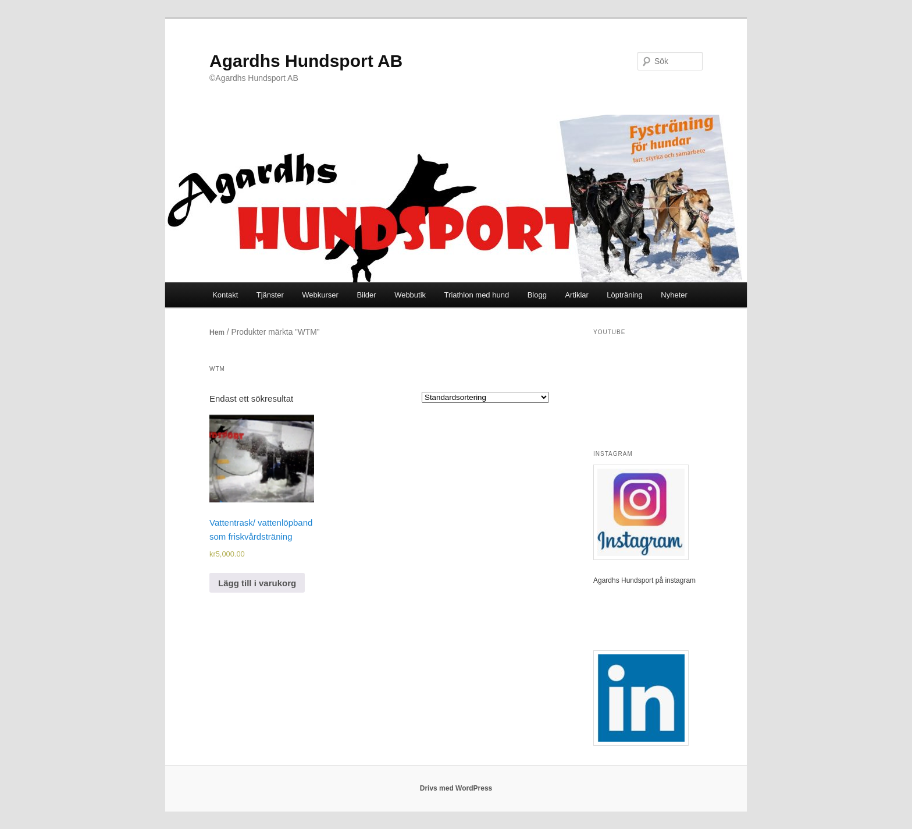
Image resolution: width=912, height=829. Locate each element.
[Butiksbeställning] (485, 397)
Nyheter (674, 294)
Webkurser (320, 294)
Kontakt (225, 294)
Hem (217, 332)
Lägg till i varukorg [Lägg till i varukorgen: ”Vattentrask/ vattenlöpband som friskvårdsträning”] (257, 583)
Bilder (366, 294)
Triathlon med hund (477, 294)
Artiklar (576, 294)
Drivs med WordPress (456, 788)
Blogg (537, 294)
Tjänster (270, 294)
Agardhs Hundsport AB (305, 60)
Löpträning (624, 294)
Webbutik (410, 294)
